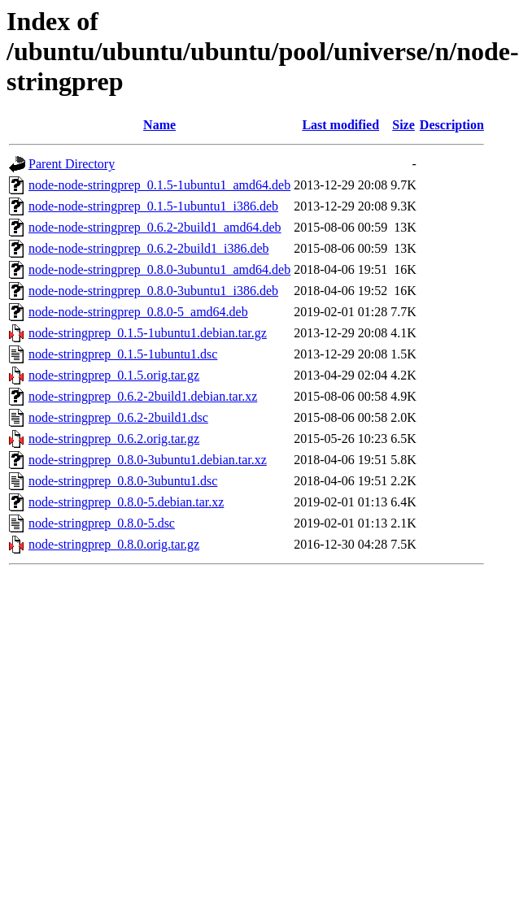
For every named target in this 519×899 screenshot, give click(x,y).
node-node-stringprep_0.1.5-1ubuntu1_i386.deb (153, 206)
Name (159, 125)
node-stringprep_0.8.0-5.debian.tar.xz (126, 502)
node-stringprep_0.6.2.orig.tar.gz (113, 438)
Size (403, 125)
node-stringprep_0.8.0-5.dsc (101, 523)
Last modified (340, 125)
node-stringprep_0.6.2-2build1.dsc (118, 417)
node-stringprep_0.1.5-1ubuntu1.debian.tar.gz (147, 333)
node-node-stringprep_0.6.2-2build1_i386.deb (148, 248)
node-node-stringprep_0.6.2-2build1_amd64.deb (154, 227)
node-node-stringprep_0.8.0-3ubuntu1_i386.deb (153, 290)
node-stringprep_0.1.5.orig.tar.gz (113, 375)
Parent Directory (71, 164)
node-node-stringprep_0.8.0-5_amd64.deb (138, 312)
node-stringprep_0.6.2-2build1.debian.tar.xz (142, 396)
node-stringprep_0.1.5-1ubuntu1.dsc (122, 354)
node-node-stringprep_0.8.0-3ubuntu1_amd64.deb (159, 269)
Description (452, 125)
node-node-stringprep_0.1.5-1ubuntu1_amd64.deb (159, 185)
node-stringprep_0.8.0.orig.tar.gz (113, 544)
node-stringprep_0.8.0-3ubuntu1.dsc (122, 481)
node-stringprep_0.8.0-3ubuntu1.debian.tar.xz (147, 460)
